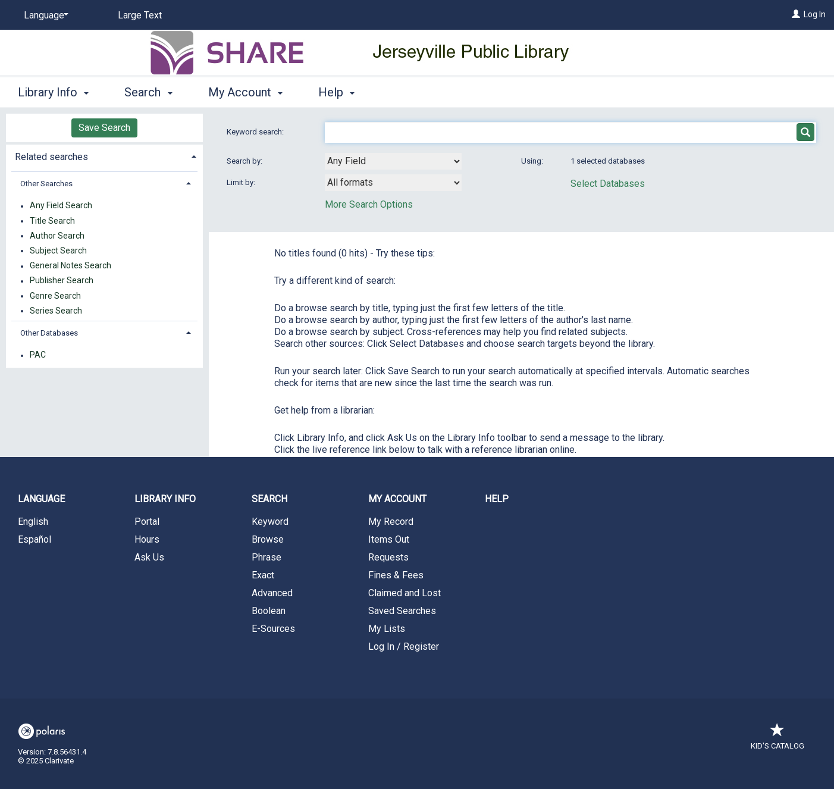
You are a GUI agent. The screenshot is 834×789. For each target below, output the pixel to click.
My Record (390, 521)
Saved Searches (402, 610)
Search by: (245, 160)
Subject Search (58, 250)
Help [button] (336, 92)
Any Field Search (61, 206)
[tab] (104, 155)
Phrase (266, 557)
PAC (38, 355)
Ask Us (149, 557)
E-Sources (273, 628)
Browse (268, 539)
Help (497, 499)
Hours (146, 539)
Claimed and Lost (404, 593)
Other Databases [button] (49, 332)
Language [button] (41, 499)
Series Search (56, 310)
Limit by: (242, 182)
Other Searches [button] (46, 183)
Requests (388, 557)
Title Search (52, 221)
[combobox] (393, 161)
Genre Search (55, 295)
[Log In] (796, 14)
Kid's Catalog (777, 739)
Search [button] (148, 92)
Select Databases (607, 183)
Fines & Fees (396, 575)
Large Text (140, 15)
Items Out (388, 539)
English (33, 521)
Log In (815, 14)
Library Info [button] (53, 92)
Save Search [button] (104, 127)
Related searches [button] (51, 156)
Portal (146, 521)
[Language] (44, 15)
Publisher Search (61, 281)
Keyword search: (256, 131)
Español (34, 539)
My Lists (386, 628)
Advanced (272, 593)
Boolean (269, 610)
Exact (263, 575)
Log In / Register (403, 646)
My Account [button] (245, 92)
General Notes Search (70, 266)
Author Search (57, 235)
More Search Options (369, 204)
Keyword (270, 521)
